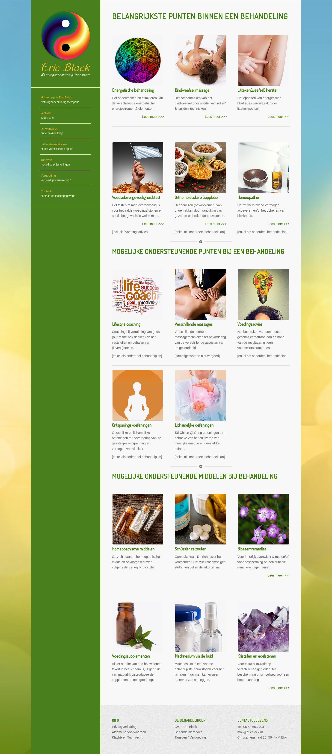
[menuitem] (65, 100)
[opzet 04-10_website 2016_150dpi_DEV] (65, 43)
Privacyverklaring (124, 727)
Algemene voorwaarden (129, 732)
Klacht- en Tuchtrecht (127, 737)
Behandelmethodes (189, 732)
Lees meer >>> (153, 116)
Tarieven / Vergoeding (190, 737)
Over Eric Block (186, 727)
